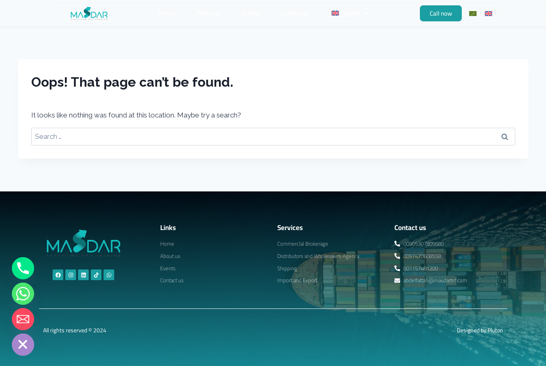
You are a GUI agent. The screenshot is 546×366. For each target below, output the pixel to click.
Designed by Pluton (480, 330)
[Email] (23, 319)
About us (208, 13)
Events (251, 13)
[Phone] (23, 268)
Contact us (295, 13)
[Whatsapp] (23, 294)
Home (167, 13)
